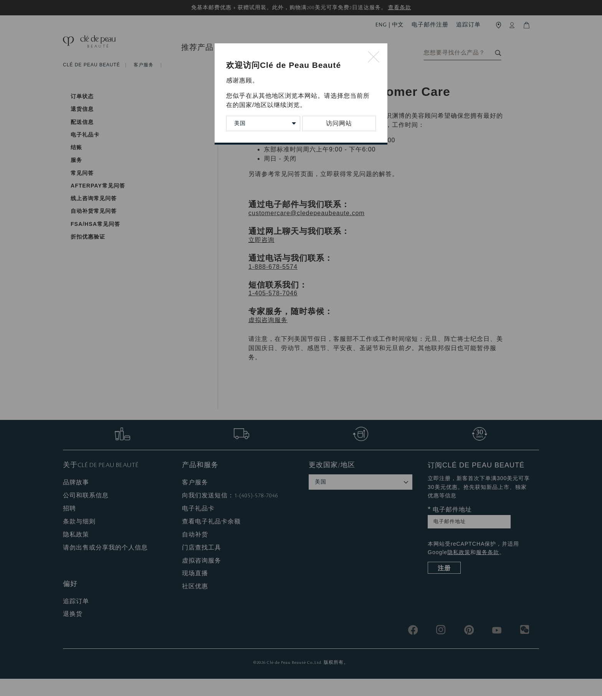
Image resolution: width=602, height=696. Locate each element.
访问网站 (339, 123)
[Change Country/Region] (263, 123)
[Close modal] (374, 57)
